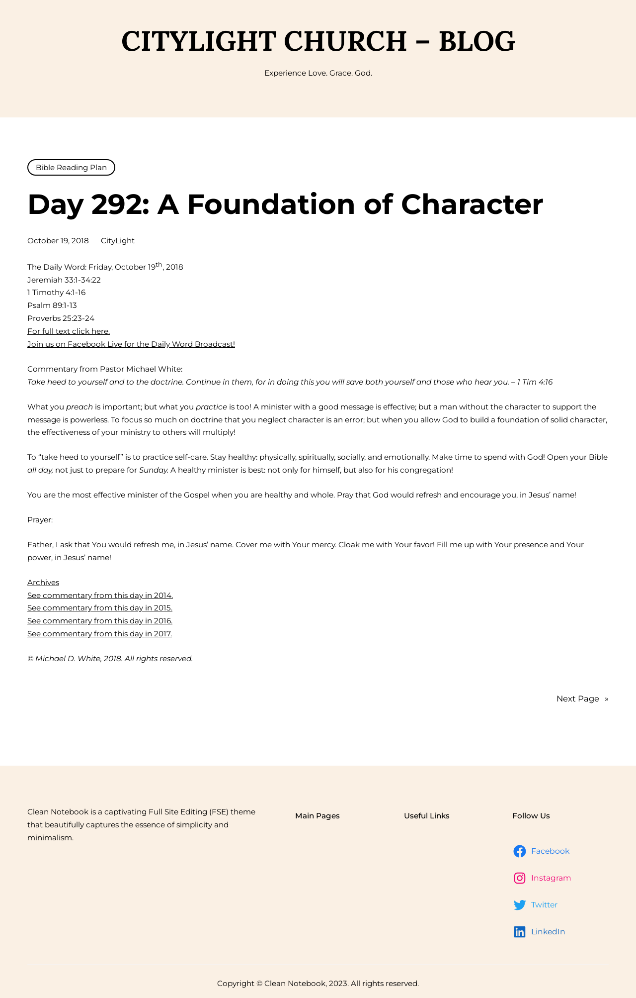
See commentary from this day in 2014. (100, 595)
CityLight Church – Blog (318, 40)
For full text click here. (68, 331)
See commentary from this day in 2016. (99, 620)
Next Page (582, 699)
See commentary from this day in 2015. (99, 607)
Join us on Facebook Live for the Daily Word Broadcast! (131, 344)
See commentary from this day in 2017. (99, 633)
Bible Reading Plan (71, 167)
